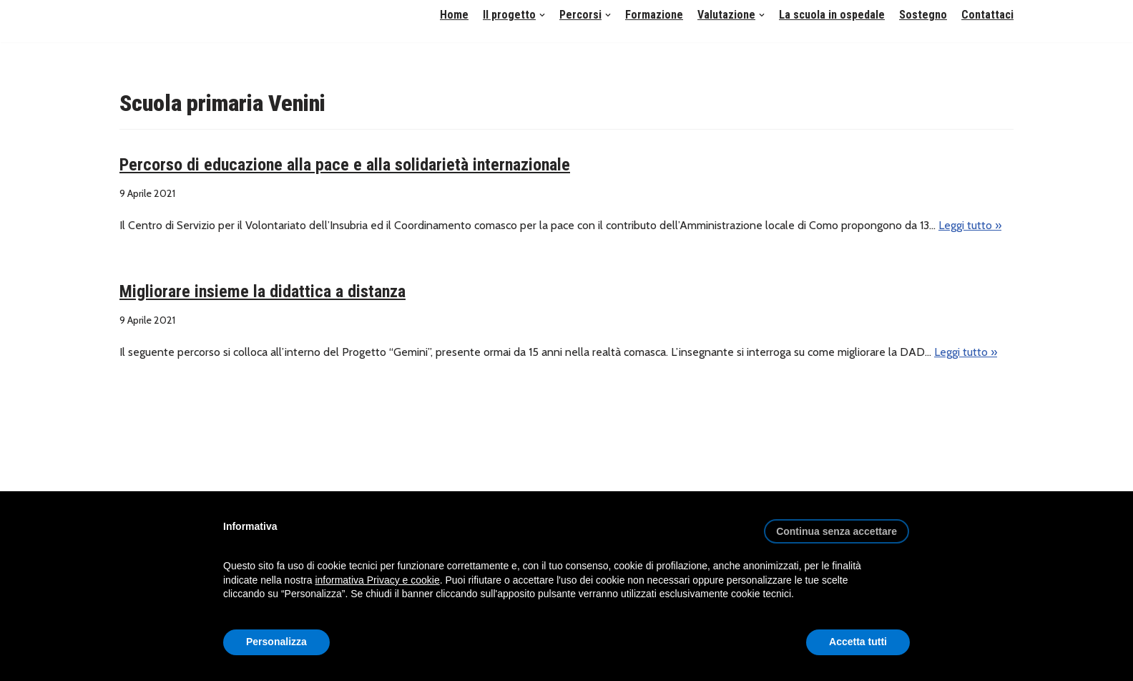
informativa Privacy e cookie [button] (377, 580)
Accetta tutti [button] (858, 641)
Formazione (654, 14)
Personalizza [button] (276, 641)
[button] (542, 15)
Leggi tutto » (969, 225)
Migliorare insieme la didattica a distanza (262, 291)
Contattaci (987, 14)
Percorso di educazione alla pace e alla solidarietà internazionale (344, 165)
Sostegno (923, 14)
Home (454, 14)
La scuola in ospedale (832, 14)
